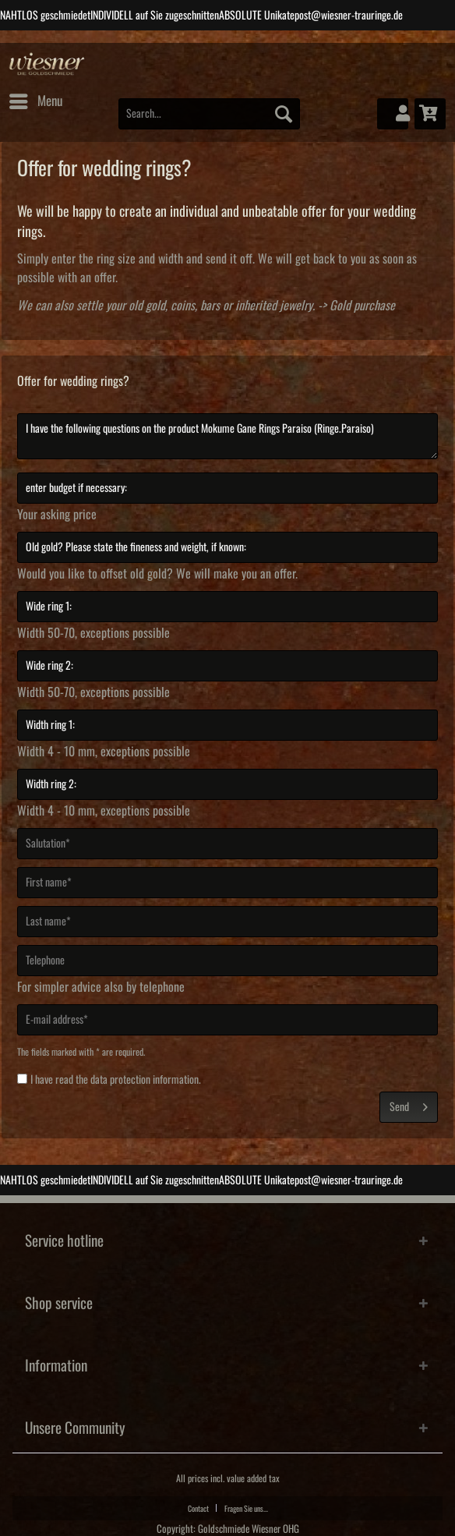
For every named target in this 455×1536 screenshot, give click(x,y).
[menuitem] (35, 101)
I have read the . (115, 1079)
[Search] (283, 113)
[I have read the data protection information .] (22, 1079)
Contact (198, 1509)
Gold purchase (362, 305)
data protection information (144, 1079)
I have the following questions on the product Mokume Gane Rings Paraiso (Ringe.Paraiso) (227, 436)
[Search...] (209, 113)
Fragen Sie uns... (246, 1509)
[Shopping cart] (430, 113)
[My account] (392, 113)
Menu (35, 98)
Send (409, 1104)
